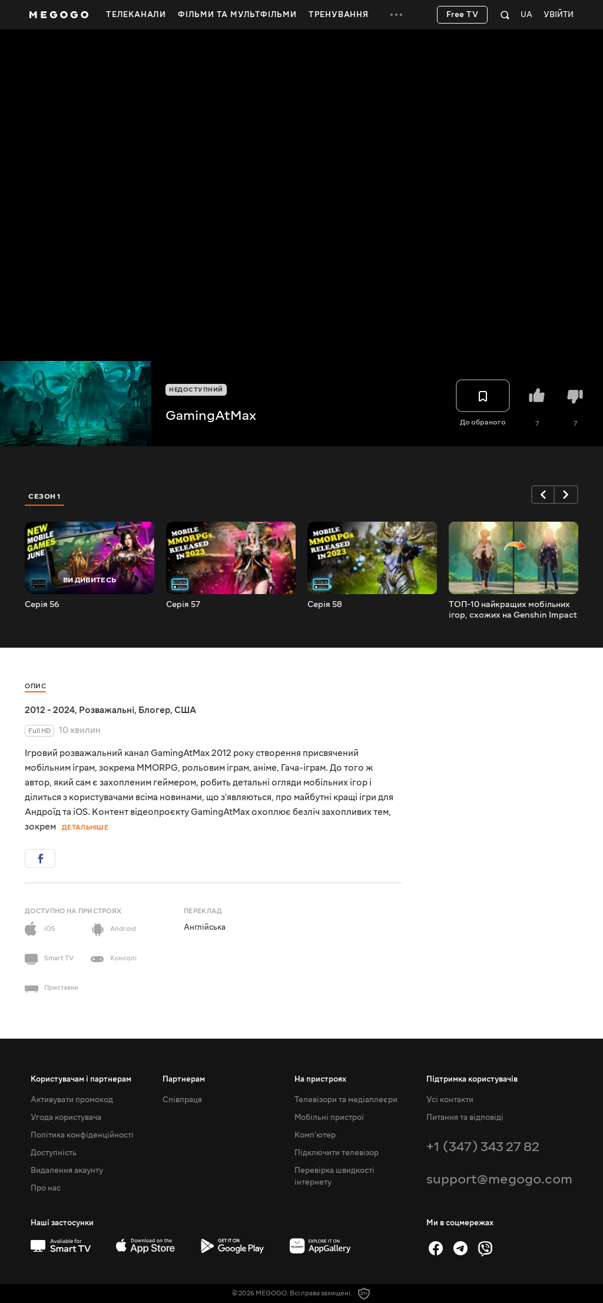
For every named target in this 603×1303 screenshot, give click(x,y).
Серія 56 (42, 604)
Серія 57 (183, 604)
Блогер (154, 710)
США (185, 710)
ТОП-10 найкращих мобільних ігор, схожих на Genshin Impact (513, 610)
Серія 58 (324, 604)
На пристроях (320, 1079)
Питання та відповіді (464, 1117)
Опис (35, 686)
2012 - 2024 (50, 710)
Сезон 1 (44, 496)
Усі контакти (449, 1100)
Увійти (559, 15)
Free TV (462, 14)
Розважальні (106, 710)
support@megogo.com (499, 1179)
